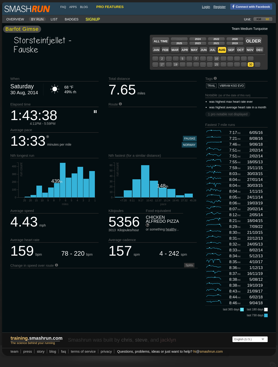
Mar (174, 50)
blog (84, 7)
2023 (198, 43)
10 (216, 58)
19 (175, 64)
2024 (198, 39)
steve (141, 340)
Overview (15, 19)
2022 (216, 39)
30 (250, 64)
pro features (110, 7)
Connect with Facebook (250, 6)
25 (216, 64)
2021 (216, 43)
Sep (231, 50)
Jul (213, 50)
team (14, 351)
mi (267, 19)
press (27, 351)
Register (219, 7)
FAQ (63, 7)
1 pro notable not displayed (227, 114)
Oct (240, 50)
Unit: (247, 19)
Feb (165, 50)
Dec (259, 50)
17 (161, 64)
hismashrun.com (208, 351)
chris (126, 340)
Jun (204, 50)
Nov (250, 50)
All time (161, 41)
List (54, 19)
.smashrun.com (36, 338)
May (194, 50)
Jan (156, 50)
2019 (235, 43)
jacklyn (168, 340)
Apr (184, 50)
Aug (222, 50)
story (41, 351)
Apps (73, 7)
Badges (71, 19)
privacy (106, 351)
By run (37, 19)
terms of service (83, 351)
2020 (235, 39)
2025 (179, 43)
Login (206, 7)
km (259, 19)
